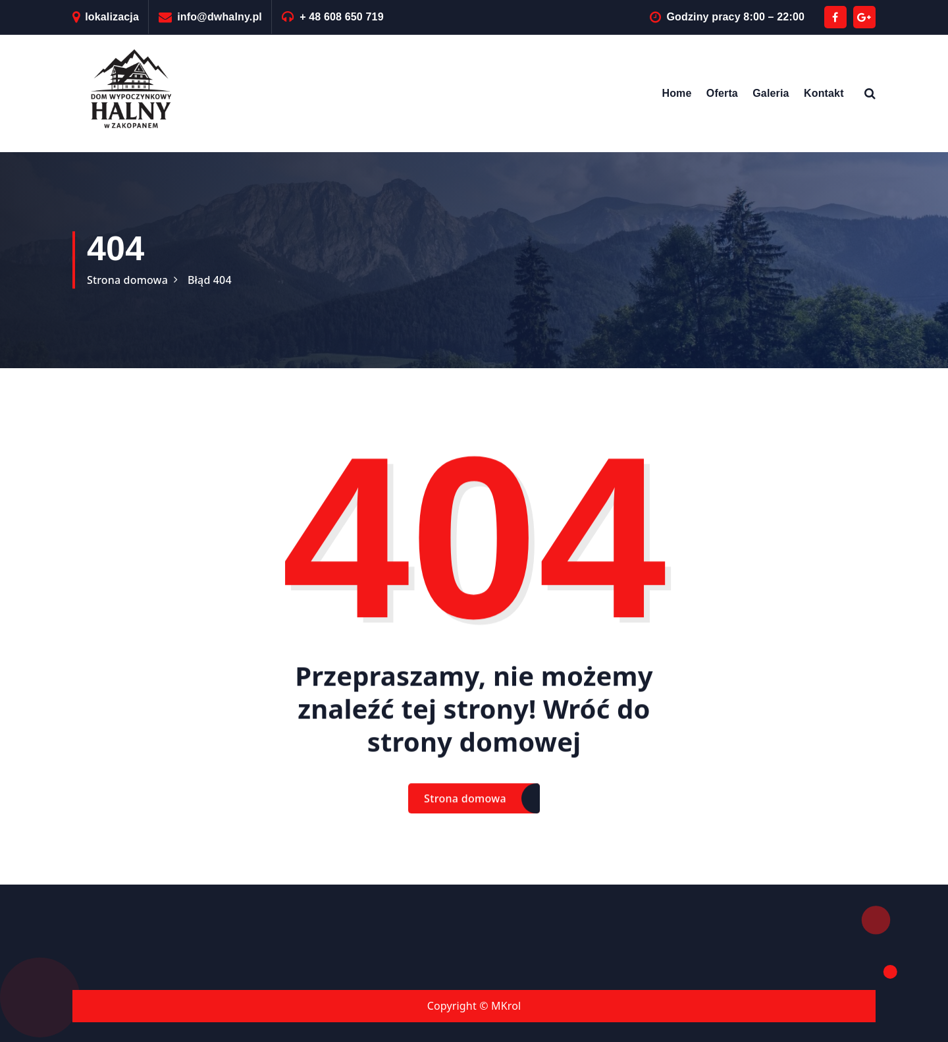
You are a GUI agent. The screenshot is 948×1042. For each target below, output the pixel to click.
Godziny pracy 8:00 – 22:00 (735, 16)
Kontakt (824, 93)
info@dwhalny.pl (219, 16)
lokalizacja (112, 16)
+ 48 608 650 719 (342, 16)
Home (676, 93)
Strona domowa (127, 280)
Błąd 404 (210, 280)
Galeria (770, 93)
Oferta (722, 93)
